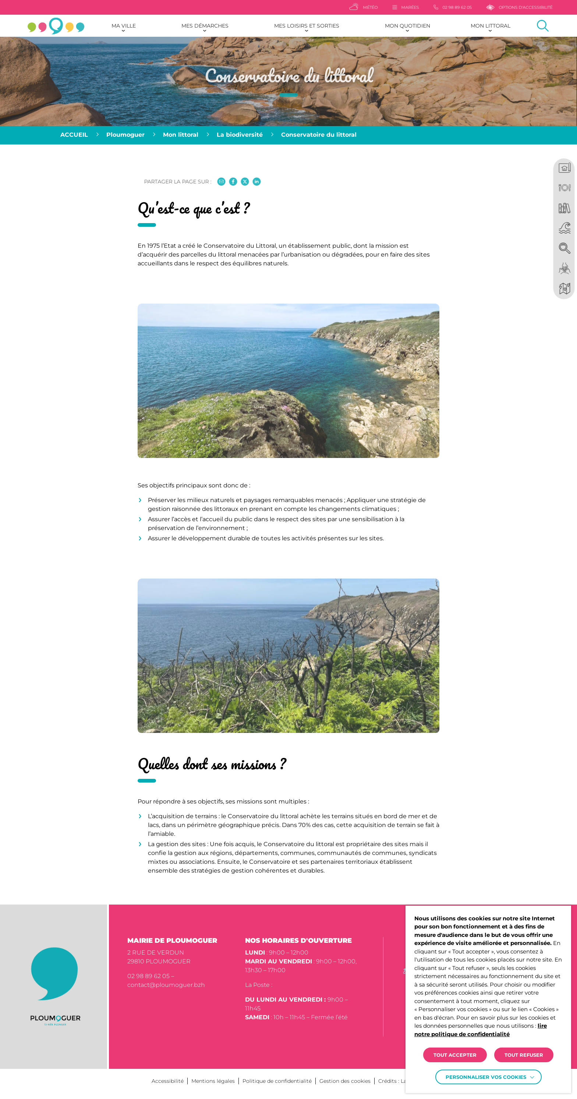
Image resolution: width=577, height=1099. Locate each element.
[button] (288, 408)
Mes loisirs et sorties (306, 25)
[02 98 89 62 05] (479, 7)
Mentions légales (213, 1081)
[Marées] (432, 7)
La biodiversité (240, 134)
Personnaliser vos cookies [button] (486, 1077)
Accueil (74, 134)
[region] (288, 135)
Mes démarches (205, 25)
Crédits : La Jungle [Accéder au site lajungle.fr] (401, 1081)
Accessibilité (168, 1081)
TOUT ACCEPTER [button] (455, 1055)
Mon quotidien (407, 25)
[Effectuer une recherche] (542, 26)
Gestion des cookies (345, 1081)
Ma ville (123, 25)
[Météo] (390, 7)
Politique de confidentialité (277, 1081)
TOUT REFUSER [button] (524, 1055)
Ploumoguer (125, 134)
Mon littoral (490, 25)
